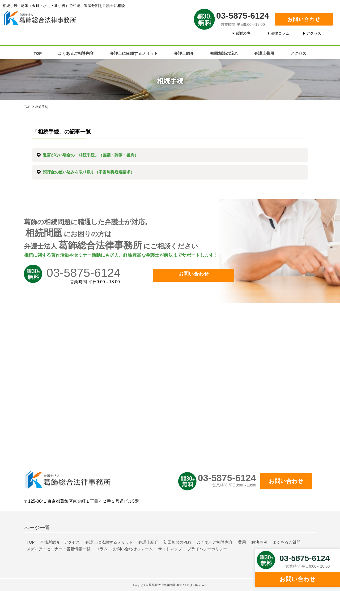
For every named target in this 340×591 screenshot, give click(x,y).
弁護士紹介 (184, 53)
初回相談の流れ (224, 53)
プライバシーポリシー (207, 549)
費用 (242, 542)
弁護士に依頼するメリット (134, 53)
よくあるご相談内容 (76, 53)
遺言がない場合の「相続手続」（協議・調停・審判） (90, 155)
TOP (38, 53)
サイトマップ (170, 549)
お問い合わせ (303, 19)
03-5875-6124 (242, 15)
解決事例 (259, 542)
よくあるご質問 (286, 542)
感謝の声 (242, 33)
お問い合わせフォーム (133, 549)
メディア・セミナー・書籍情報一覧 (58, 549)
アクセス (313, 33)
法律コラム (280, 33)
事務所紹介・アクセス (60, 542)
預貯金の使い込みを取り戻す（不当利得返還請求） (88, 172)
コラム (102, 549)
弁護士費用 (264, 53)
